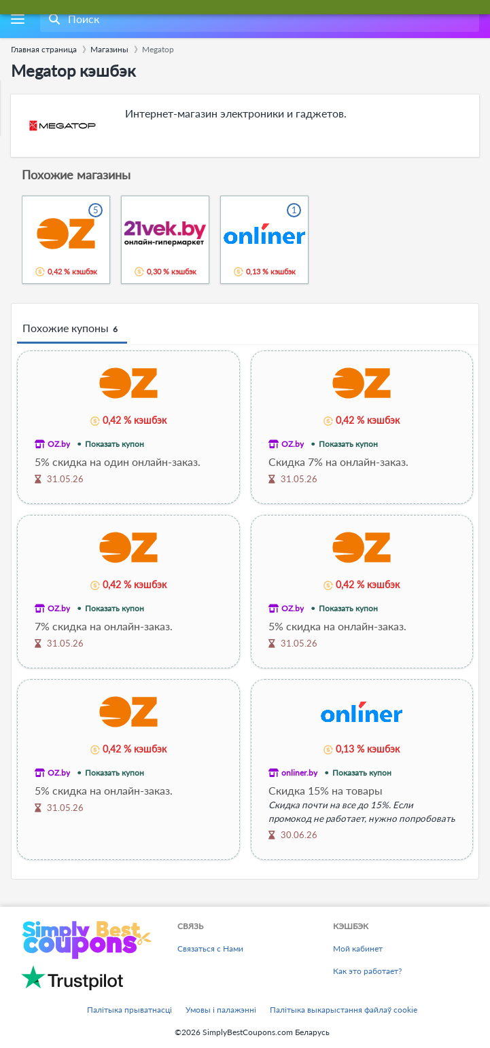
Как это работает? (367, 971)
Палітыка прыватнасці (129, 1010)
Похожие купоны (72, 328)
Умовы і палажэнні (221, 1010)
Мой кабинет (358, 948)
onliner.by (299, 772)
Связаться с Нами (210, 948)
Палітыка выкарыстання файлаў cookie (343, 1010)
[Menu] (17, 19)
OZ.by (59, 444)
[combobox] (258, 19)
